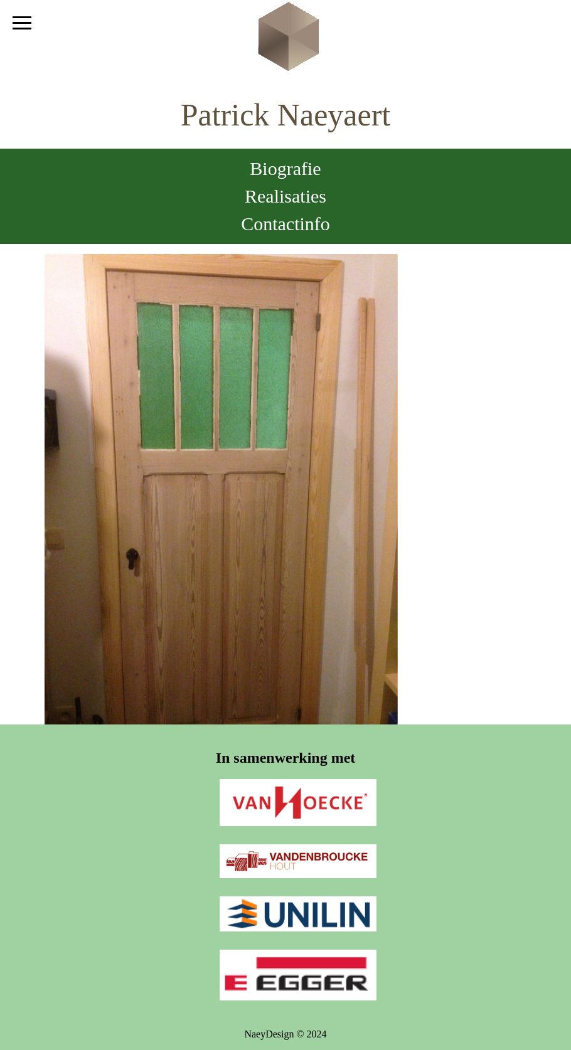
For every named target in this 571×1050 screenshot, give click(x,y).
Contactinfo (285, 223)
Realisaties (285, 196)
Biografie (285, 168)
